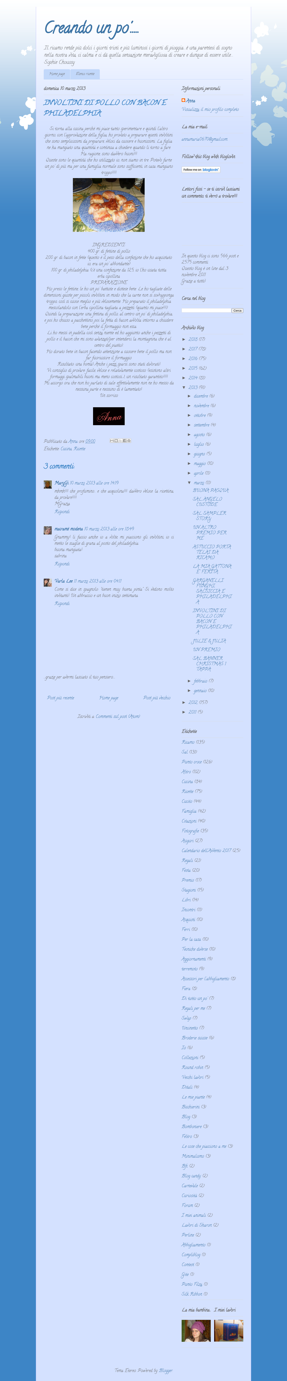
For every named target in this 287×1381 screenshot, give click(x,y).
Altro (186, 772)
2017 (193, 349)
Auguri (188, 841)
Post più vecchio (156, 698)
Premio (188, 880)
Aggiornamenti (194, 959)
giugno (200, 454)
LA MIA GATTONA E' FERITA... (212, 569)
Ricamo (188, 742)
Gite (185, 1274)
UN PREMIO (206, 650)
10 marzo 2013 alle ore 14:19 (94, 483)
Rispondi (62, 512)
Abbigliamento (193, 1245)
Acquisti (188, 920)
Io (184, 1048)
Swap (186, 1018)
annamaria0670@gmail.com (204, 139)
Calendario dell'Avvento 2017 (206, 851)
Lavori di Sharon (197, 1225)
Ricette (79, 449)
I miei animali (194, 1215)
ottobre (200, 415)
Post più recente (60, 698)
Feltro (187, 1136)
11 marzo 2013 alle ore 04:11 (97, 581)
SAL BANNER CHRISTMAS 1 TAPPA (209, 664)
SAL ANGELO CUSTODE (207, 502)
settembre (202, 425)
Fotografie (190, 831)
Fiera (186, 989)
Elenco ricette (85, 74)
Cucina (66, 449)
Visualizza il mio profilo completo (210, 109)
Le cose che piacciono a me (204, 1146)
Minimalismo (193, 1156)
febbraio (201, 681)
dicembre (201, 396)
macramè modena (68, 529)
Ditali (187, 1087)
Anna (190, 101)
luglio (199, 444)
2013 (194, 388)
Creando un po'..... (91, 30)
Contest (188, 1265)
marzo (199, 483)
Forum (187, 1205)
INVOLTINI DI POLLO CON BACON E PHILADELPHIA (212, 622)
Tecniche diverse (195, 949)
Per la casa (191, 939)
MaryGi (61, 483)
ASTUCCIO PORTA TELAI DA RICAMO (212, 553)
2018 (194, 339)
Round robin (192, 1067)
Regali (187, 860)
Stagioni (189, 890)
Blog (186, 1117)
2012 (194, 703)
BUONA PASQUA (210, 490)
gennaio (201, 691)
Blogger (165, 1371)
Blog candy (191, 1176)
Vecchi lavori (192, 1077)
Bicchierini (191, 1107)
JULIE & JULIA (209, 641)
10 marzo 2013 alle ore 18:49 (109, 529)
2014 (194, 378)
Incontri (188, 910)
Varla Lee (63, 581)
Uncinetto (190, 1028)
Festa (186, 870)
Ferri (186, 929)
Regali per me (193, 1008)
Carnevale (190, 1186)
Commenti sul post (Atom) (118, 716)
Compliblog (191, 1255)
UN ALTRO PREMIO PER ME (209, 533)
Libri (186, 900)
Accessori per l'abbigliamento (205, 979)
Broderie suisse (194, 1038)
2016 (194, 359)
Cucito (187, 801)
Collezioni (190, 1058)
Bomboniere (192, 1127)
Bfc (185, 1166)
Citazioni (189, 821)
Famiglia (189, 811)
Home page (57, 74)
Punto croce (192, 762)
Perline (188, 1235)
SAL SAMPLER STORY (209, 516)
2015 (194, 368)
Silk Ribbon (192, 1294)
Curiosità (189, 1196)
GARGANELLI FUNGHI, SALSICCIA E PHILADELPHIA (212, 591)
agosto (200, 435)
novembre (202, 406)
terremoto (190, 969)
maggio (200, 464)
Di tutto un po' (195, 998)
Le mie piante (193, 1097)
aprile (199, 473)
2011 (193, 712)
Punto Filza (192, 1284)
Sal (185, 752)
